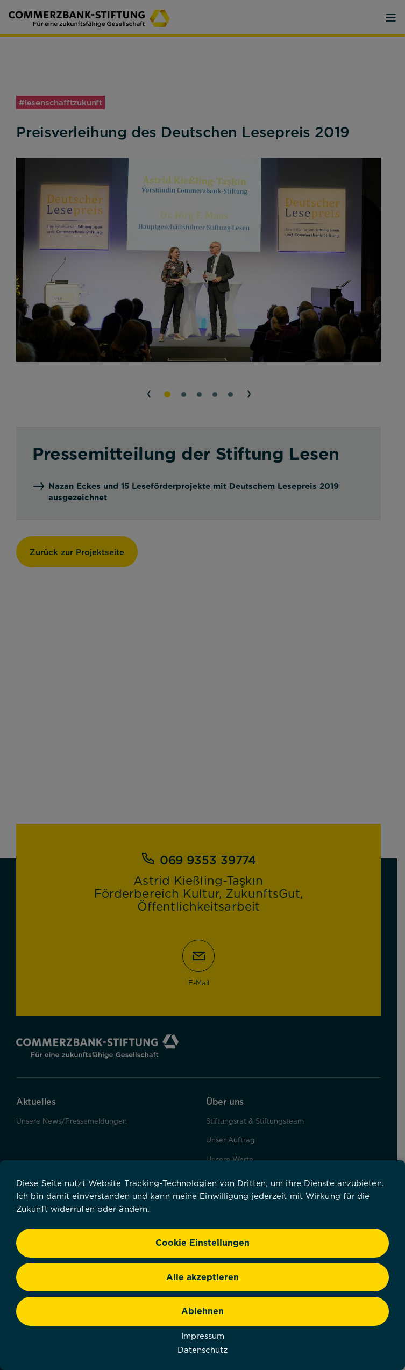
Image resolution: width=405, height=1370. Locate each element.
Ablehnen (202, 1311)
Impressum (202, 1335)
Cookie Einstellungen (202, 1242)
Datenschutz (202, 1349)
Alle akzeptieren (202, 1277)
